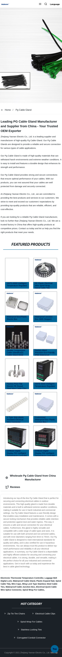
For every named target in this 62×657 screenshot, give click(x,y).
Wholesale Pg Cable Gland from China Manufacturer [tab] (30, 477)
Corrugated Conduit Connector (33, 637)
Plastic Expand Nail (45, 581)
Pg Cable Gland (23, 110)
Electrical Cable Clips (47, 613)
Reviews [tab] (12, 487)
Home (8, 110)
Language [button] (55, 4)
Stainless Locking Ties (32, 629)
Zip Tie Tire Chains (18, 613)
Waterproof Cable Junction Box (20, 587)
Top (55, 649)
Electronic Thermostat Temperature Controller (22, 578)
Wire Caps (16, 584)
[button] (40, 4)
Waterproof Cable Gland (24, 581)
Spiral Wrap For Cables (33, 590)
